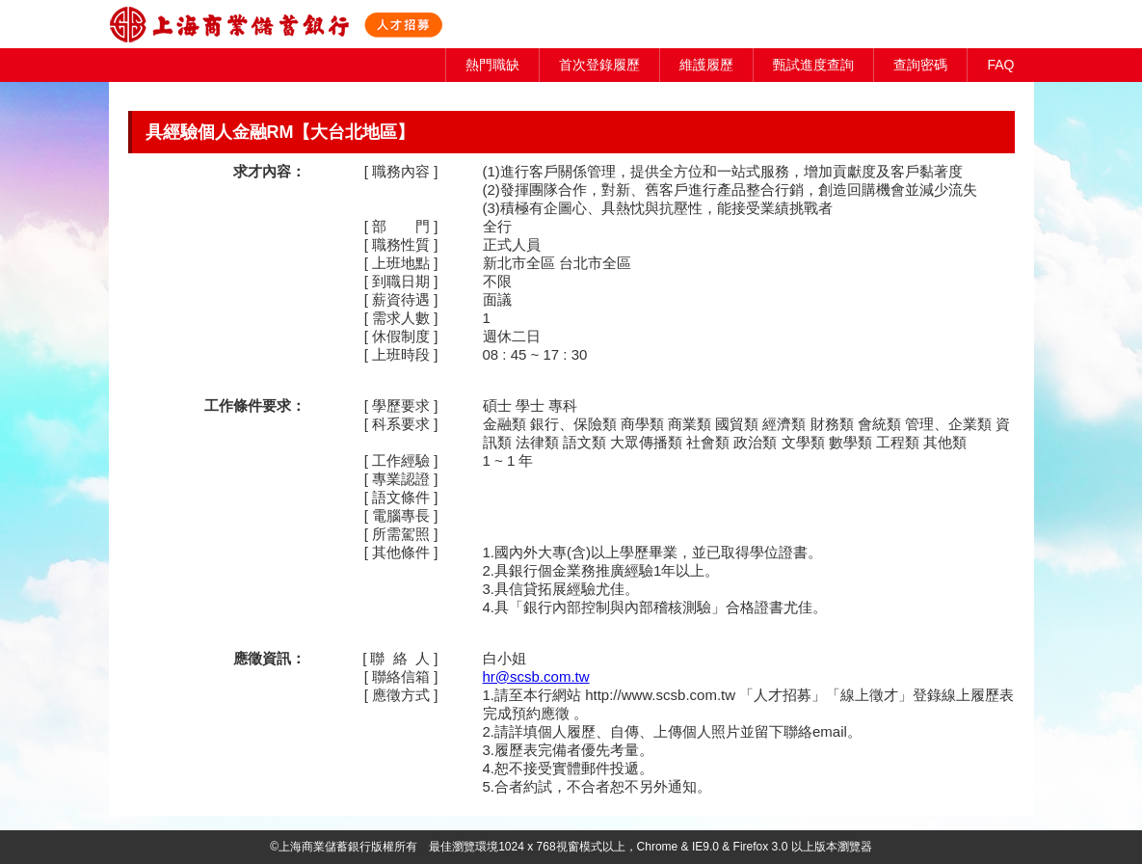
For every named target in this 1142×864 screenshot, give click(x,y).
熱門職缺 (492, 64)
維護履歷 (706, 64)
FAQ (1000, 64)
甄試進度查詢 (813, 64)
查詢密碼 (920, 64)
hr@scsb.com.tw (536, 676)
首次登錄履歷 (599, 64)
